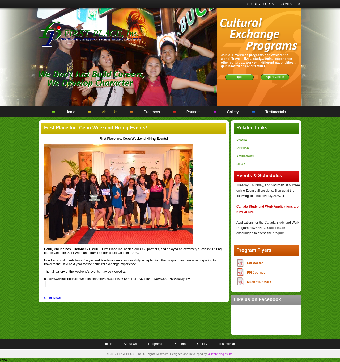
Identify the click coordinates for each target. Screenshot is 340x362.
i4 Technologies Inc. (220, 354)
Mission (242, 148)
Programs (152, 112)
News (240, 164)
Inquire (239, 77)
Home (70, 112)
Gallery (233, 112)
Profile (241, 140)
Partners (193, 112)
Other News (52, 298)
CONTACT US (291, 4)
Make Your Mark (259, 282)
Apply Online (275, 77)
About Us (109, 112)
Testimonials (275, 112)
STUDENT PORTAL (261, 4)
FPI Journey (256, 272)
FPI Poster (255, 263)
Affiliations (245, 156)
